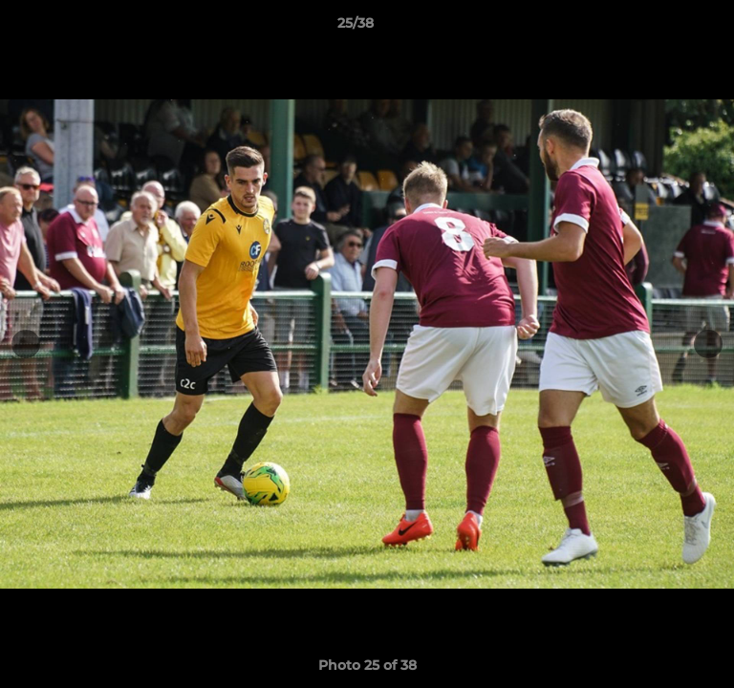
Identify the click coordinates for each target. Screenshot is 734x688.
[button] (665, 27)
